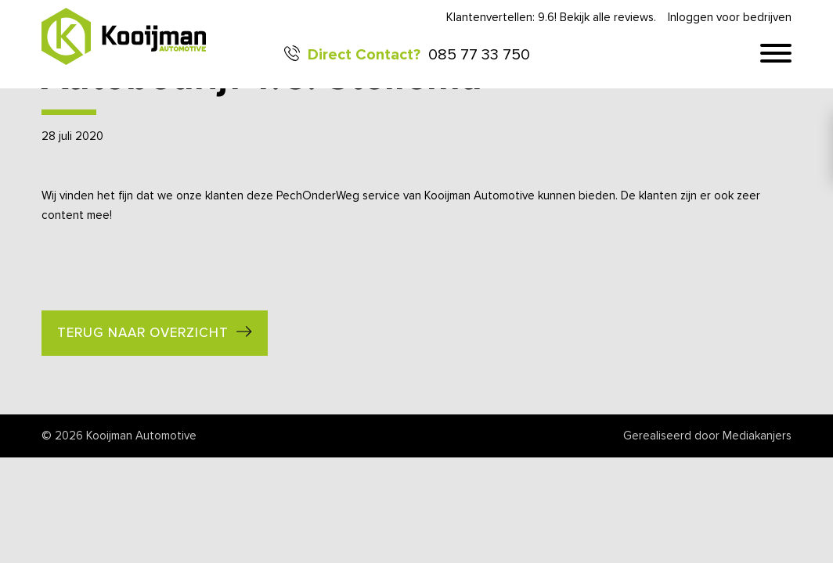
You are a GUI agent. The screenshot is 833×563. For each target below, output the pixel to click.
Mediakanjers (757, 436)
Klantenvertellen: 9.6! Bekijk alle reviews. (551, 17)
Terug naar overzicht (143, 333)
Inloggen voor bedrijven (730, 17)
